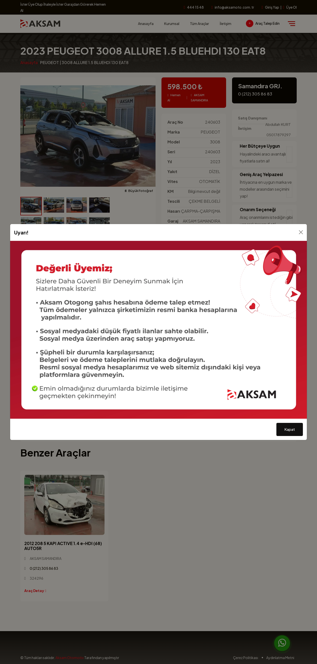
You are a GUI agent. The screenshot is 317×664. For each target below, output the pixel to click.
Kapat (289, 429)
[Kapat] (301, 232)
